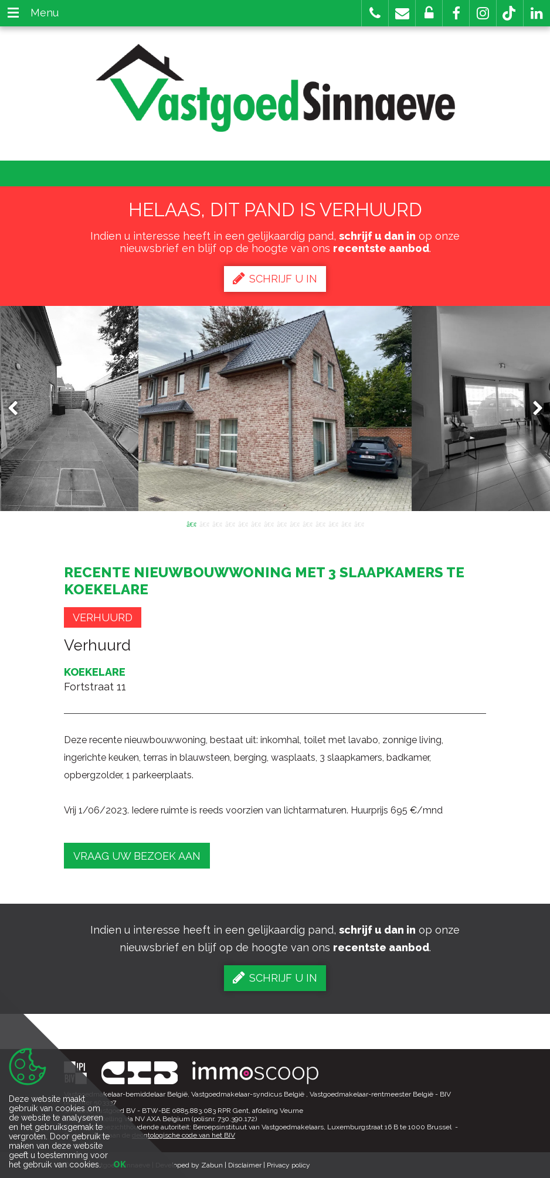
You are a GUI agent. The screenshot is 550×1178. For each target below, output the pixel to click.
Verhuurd (103, 617)
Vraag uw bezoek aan (137, 856)
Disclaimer (245, 1165)
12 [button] (333, 523)
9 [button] (294, 523)
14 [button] (359, 523)
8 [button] (281, 523)
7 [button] (268, 523)
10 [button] (307, 523)
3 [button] (217, 523)
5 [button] (242, 523)
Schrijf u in (275, 278)
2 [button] (204, 523)
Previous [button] (18, 408)
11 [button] (320, 523)
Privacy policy (288, 1165)
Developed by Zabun (189, 1165)
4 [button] (230, 523)
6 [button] (255, 523)
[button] (456, 13)
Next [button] (532, 408)
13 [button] (346, 523)
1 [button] (191, 523)
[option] (275, 408)
